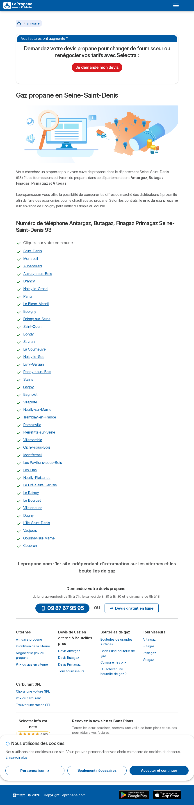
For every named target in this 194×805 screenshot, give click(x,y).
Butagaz (149, 646)
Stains (28, 379)
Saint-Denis (32, 251)
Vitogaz (148, 660)
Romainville (32, 425)
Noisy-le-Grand (35, 288)
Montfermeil (32, 455)
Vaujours (30, 530)
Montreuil (30, 258)
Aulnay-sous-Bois (37, 273)
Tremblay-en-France (39, 417)
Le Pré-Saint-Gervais (40, 485)
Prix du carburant (28, 698)
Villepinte (30, 402)
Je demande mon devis (97, 67)
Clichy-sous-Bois (36, 447)
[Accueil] (19, 23)
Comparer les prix (113, 662)
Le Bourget (32, 500)
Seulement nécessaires (97, 770)
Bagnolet (30, 394)
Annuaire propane (29, 639)
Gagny (28, 387)
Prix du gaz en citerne (32, 664)
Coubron (30, 545)
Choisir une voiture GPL (33, 691)
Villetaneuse (32, 507)
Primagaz (149, 653)
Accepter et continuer (159, 770)
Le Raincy (31, 492)
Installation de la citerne (33, 646)
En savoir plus (16, 757)
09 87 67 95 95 (62, 608)
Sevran (29, 341)
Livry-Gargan (33, 364)
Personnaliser (35, 770)
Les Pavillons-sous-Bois (42, 462)
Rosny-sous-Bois (37, 371)
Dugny (28, 515)
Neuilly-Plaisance (36, 477)
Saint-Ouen (32, 326)
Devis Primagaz (69, 664)
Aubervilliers (32, 266)
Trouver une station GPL (33, 705)
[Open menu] (176, 5)
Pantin (28, 296)
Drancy (29, 281)
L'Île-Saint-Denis (36, 523)
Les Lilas (30, 470)
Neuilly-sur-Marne (37, 409)
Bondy (28, 334)
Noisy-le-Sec (33, 356)
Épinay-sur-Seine (36, 319)
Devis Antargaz (69, 651)
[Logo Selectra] (17, 5)
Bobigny (30, 311)
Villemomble (32, 440)
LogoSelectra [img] (19, 795)
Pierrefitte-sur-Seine (39, 432)
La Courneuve (34, 349)
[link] (33, 732)
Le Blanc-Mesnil (36, 304)
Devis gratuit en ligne (131, 608)
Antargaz (149, 639)
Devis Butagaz (68, 658)
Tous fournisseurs (71, 671)
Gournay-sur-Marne (39, 538)
